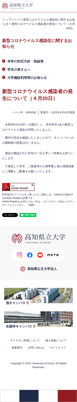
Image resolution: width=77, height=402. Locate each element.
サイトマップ (58, 347)
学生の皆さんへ (18, 69)
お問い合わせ (36, 347)
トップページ (11, 19)
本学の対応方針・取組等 (25, 61)
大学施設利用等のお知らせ (27, 77)
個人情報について (56, 340)
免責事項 (16, 347)
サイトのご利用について (25, 340)
